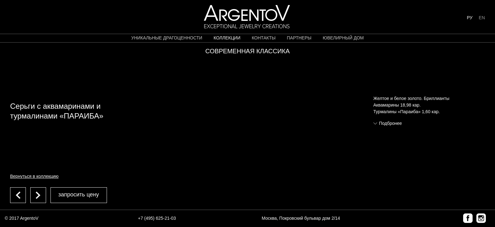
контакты (264, 37)
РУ (470, 17)
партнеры (299, 37)
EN (482, 17)
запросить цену (78, 194)
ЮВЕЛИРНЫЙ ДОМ (343, 37)
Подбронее (390, 123)
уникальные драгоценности (166, 37)
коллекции (227, 37)
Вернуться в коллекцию (34, 176)
